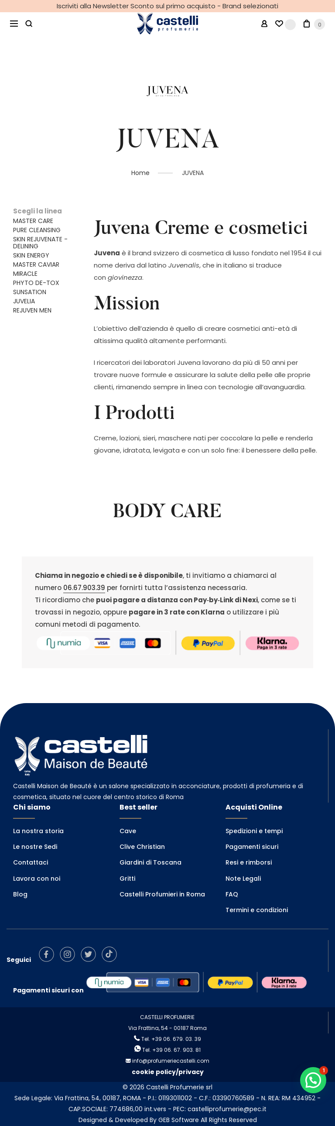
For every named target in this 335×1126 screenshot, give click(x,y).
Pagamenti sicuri (252, 846)
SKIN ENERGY (31, 255)
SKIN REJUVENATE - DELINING (40, 243)
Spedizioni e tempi (254, 831)
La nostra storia (38, 831)
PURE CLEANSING (37, 230)
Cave (128, 831)
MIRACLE (25, 273)
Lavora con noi (36, 878)
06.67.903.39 (84, 587)
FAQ (232, 894)
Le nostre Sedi (35, 846)
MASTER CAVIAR (36, 264)
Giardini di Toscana (150, 862)
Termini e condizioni (257, 910)
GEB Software (178, 1120)
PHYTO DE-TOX (36, 282)
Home (140, 172)
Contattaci (30, 862)
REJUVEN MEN (32, 310)
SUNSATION (29, 292)
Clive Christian (142, 846)
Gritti (127, 878)
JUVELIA (24, 301)
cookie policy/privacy (168, 1072)
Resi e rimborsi (249, 862)
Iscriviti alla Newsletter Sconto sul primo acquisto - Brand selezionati (167, 5)
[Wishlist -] (285, 24)
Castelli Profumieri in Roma (162, 894)
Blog (20, 894)
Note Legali (243, 878)
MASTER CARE (33, 220)
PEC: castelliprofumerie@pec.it (220, 1109)
